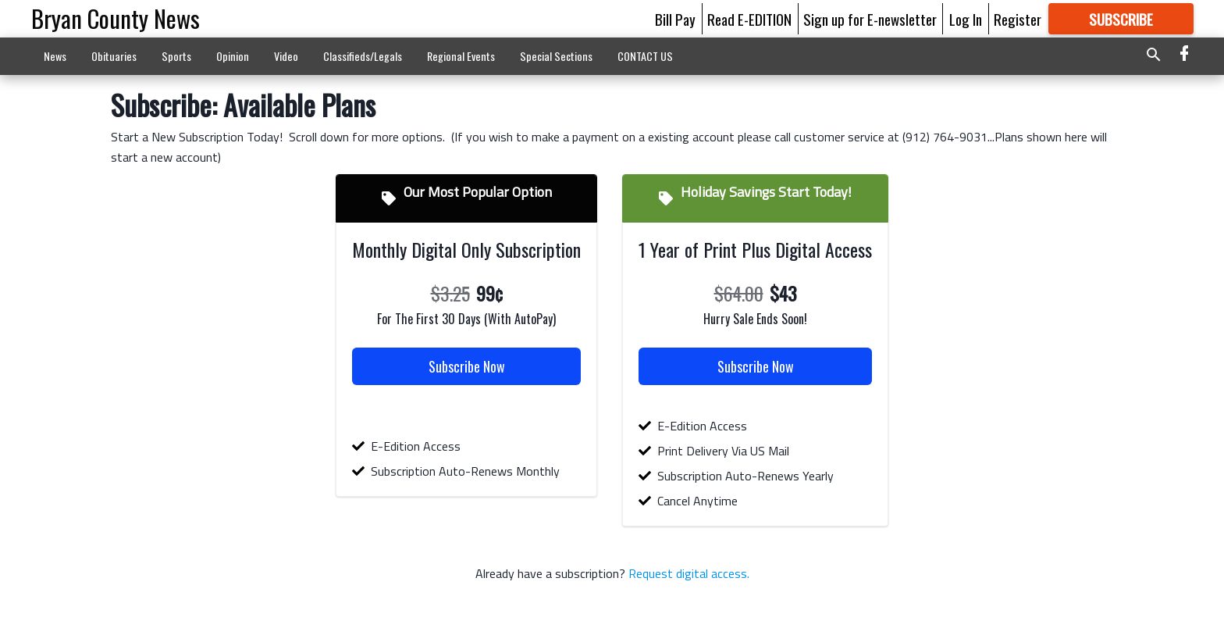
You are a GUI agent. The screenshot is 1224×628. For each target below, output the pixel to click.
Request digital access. (687, 573)
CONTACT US (645, 56)
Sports (176, 56)
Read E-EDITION (749, 19)
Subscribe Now (467, 366)
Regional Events (461, 56)
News (55, 56)
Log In (965, 19)
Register (1017, 19)
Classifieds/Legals (362, 56)
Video (286, 56)
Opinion (232, 56)
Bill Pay (675, 19)
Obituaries (114, 56)
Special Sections (556, 56)
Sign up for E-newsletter (870, 19)
